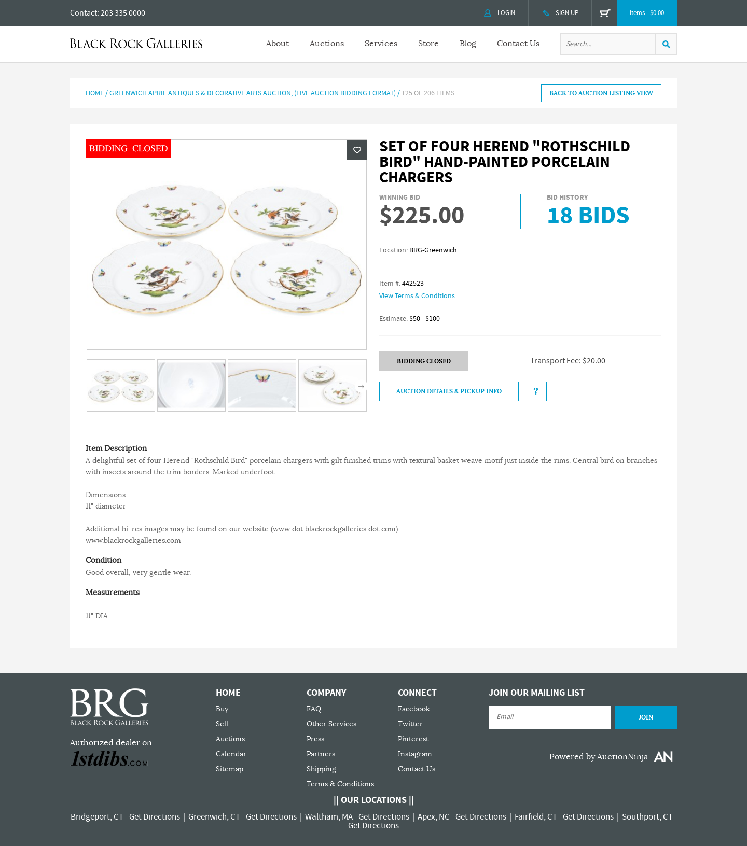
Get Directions (154, 817)
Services (381, 43)
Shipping (321, 769)
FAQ (314, 708)
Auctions (327, 43)
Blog (468, 43)
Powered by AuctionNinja (598, 757)
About (277, 43)
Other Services (331, 724)
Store (428, 43)
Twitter (410, 724)
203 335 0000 (123, 13)
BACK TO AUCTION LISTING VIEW (601, 93)
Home (95, 93)
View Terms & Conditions (417, 296)
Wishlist (357, 150)
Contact (83, 13)
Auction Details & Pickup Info (449, 391)
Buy (222, 708)
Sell (222, 724)
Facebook (414, 708)
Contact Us (518, 43)
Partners (321, 754)
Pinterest (413, 739)
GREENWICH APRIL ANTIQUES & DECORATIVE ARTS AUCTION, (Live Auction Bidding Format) (252, 93)
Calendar (231, 754)
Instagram (415, 754)
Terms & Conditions (340, 784)
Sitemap (229, 769)
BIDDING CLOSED (424, 361)
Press (315, 739)
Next (361, 386)
